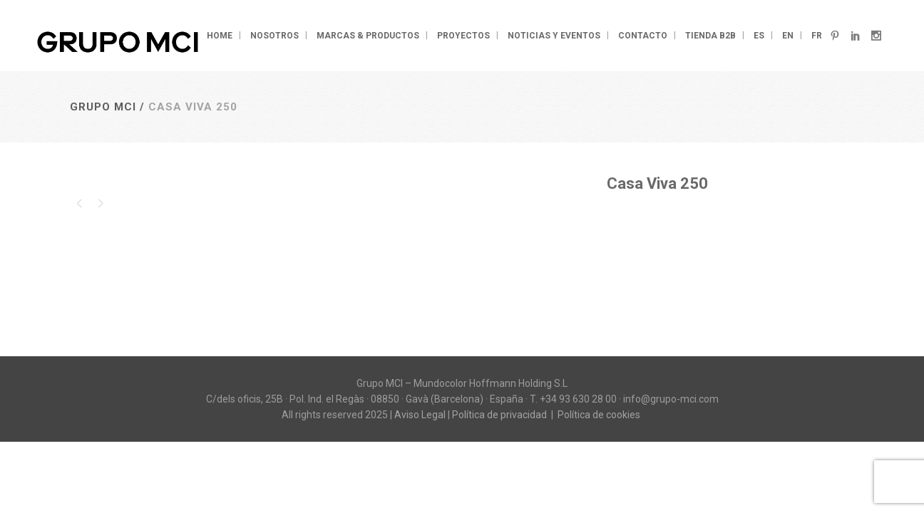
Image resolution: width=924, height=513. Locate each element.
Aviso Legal (420, 414)
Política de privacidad (500, 414)
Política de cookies (600, 414)
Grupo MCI (103, 106)
